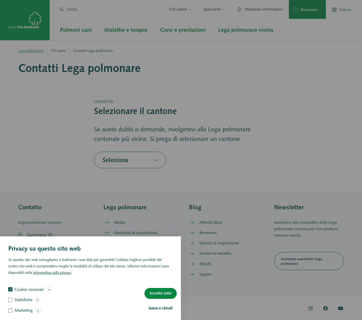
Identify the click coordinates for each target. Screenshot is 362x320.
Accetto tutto (160, 298)
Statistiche (23, 304)
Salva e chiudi (161, 312)
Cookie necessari (29, 293)
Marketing (23, 315)
